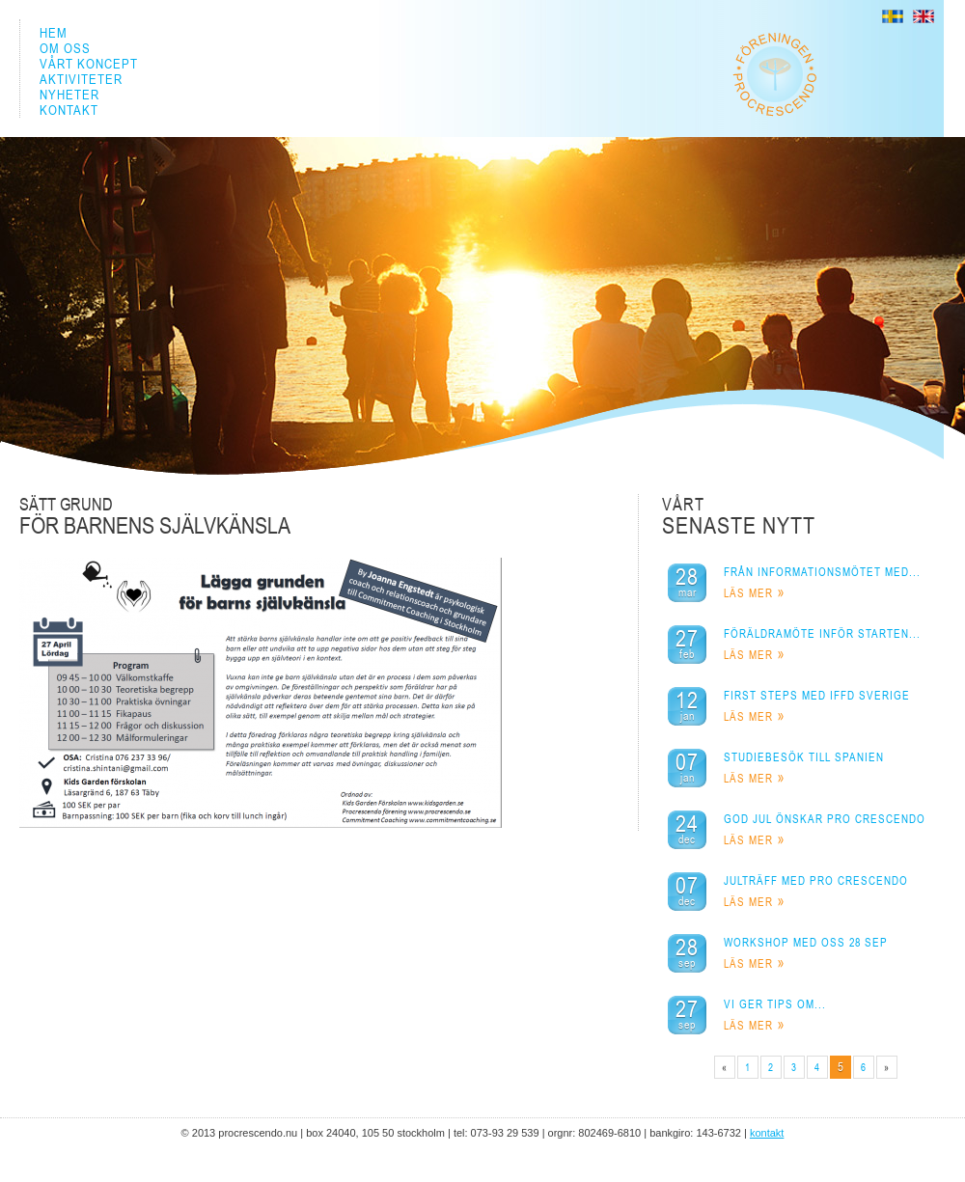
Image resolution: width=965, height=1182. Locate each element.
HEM (54, 33)
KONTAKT (69, 110)
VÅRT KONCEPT (89, 63)
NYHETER (69, 94)
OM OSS (65, 48)
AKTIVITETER (81, 79)
